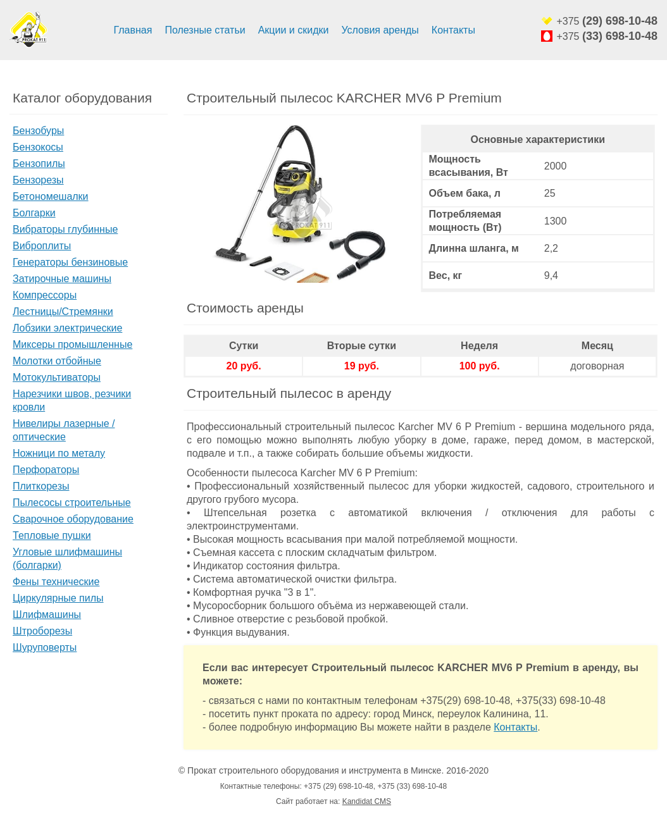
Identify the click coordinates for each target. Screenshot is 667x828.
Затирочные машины (62, 278)
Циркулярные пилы (58, 598)
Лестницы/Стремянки (63, 311)
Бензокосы (38, 147)
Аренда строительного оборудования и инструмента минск (28, 30)
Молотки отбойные (57, 360)
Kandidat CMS (366, 801)
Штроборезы (42, 631)
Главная (133, 30)
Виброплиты (42, 245)
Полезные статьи (205, 30)
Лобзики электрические (67, 328)
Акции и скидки (293, 30)
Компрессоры (45, 295)
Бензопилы (39, 163)
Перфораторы (46, 469)
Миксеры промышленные (72, 344)
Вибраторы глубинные (65, 229)
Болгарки (34, 212)
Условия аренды (379, 30)
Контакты (453, 30)
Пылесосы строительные (72, 502)
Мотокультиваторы (57, 377)
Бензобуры (38, 130)
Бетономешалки (51, 196)
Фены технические (56, 581)
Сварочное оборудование (73, 519)
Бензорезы (38, 180)
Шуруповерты (45, 647)
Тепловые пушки (52, 535)
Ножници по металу (59, 453)
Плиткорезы (41, 486)
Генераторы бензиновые (70, 262)
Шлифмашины (47, 614)
